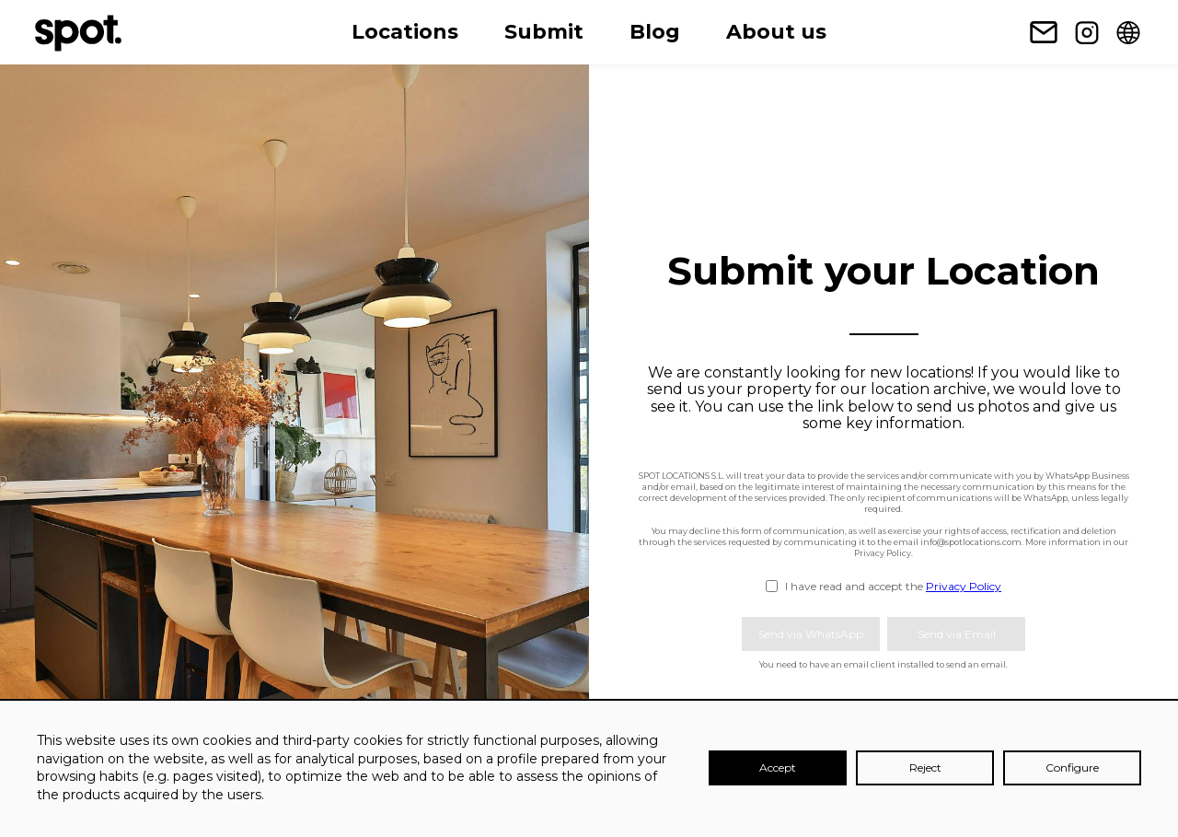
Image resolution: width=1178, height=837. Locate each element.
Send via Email (957, 634)
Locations (405, 31)
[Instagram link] (1087, 32)
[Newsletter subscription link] (1043, 32)
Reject (925, 767)
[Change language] (1128, 32)
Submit (543, 31)
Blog (654, 31)
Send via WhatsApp (810, 634)
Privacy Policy (963, 586)
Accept (777, 767)
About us (776, 31)
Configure (1072, 767)
